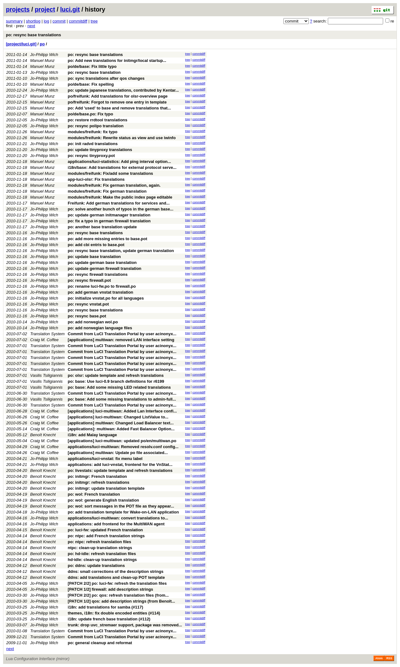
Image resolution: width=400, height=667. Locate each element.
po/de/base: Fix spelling (91, 84)
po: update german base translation (102, 262)
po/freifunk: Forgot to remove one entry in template (117, 102)
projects (18, 9)
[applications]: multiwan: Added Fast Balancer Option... (121, 429)
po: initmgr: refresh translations (98, 482)
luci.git (70, 9)
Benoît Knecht (43, 434)
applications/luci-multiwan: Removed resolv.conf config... (123, 446)
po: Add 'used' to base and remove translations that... (119, 108)
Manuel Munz (42, 60)
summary (14, 21)
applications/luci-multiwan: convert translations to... (118, 518)
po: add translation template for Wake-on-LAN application (123, 512)
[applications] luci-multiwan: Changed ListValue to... (118, 417)
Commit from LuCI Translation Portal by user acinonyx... (122, 333)
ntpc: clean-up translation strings (100, 547)
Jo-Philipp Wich (44, 54)
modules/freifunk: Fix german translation (107, 191)
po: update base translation (94, 256)
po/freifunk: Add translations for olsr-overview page (118, 96)
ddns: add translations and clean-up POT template (116, 577)
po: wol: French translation (94, 494)
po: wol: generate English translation (103, 500)
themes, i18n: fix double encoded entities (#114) (114, 613)
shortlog (33, 21)
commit (59, 21)
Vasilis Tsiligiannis (46, 375)
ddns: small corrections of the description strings (115, 571)
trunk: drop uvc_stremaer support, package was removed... (125, 625)
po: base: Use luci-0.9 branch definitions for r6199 (116, 381)
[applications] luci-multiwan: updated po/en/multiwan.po (122, 440)
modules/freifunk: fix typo (93, 131)
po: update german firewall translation (104, 268)
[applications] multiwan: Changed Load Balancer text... (121, 423)
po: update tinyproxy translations (100, 149)
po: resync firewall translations (98, 274)
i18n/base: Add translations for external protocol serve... (122, 167)
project (45, 9)
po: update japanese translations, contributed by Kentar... (123, 90)
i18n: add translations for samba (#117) (105, 607)
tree (94, 21)
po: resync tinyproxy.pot (91, 155)
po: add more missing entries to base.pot (107, 238)
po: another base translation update (102, 227)
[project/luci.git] (21, 44)
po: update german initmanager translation (109, 215)
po (42, 44)
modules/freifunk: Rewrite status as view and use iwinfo (122, 137)
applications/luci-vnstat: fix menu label (105, 458)
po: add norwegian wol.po (93, 322)
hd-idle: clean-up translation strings (102, 559)
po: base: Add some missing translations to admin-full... (122, 399)
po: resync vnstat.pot (88, 304)
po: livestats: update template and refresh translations (120, 470)
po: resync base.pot (87, 316)
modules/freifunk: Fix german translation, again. (114, 185)
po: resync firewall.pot (89, 280)
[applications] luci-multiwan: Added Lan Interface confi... (122, 411)
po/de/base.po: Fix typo (90, 114)
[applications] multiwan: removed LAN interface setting (121, 339)
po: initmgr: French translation (97, 476)
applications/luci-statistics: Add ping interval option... (119, 161)
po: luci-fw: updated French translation (105, 530)
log (46, 21)
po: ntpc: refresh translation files (99, 541)
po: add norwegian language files (100, 328)
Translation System (47, 333)
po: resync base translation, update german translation (121, 250)
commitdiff (78, 21)
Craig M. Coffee (44, 339)
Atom (378, 658)
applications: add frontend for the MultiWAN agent (116, 524)
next (31, 25)
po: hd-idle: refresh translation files (102, 553)
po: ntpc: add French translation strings (106, 535)
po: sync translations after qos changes (106, 78)
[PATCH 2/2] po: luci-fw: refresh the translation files (117, 583)
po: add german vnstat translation (100, 292)
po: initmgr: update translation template (106, 488)
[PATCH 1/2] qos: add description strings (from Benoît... (121, 601)
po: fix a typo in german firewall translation (109, 221)
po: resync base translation (94, 72)
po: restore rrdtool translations (98, 120)
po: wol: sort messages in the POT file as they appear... (121, 506)
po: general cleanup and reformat (100, 642)
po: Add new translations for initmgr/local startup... (117, 60)
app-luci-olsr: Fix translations (96, 179)
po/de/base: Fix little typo (92, 66)
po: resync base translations (33, 35)
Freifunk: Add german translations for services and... (119, 203)
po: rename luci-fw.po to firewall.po (102, 286)
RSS (389, 658)
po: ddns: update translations (96, 565)
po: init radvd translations (93, 143)
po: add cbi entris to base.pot (96, 244)
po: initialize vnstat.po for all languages (106, 298)
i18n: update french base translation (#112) (109, 619)
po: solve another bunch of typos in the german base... (120, 209)
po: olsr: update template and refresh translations (116, 375)
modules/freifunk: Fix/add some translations (110, 173)
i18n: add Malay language (92, 434)
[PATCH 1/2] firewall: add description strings (110, 589)
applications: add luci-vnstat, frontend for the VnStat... (120, 464)
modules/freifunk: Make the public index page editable (120, 197)
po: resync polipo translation (95, 126)
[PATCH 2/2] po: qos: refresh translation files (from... (118, 595)
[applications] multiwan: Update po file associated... (118, 452)
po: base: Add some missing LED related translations (119, 387)
